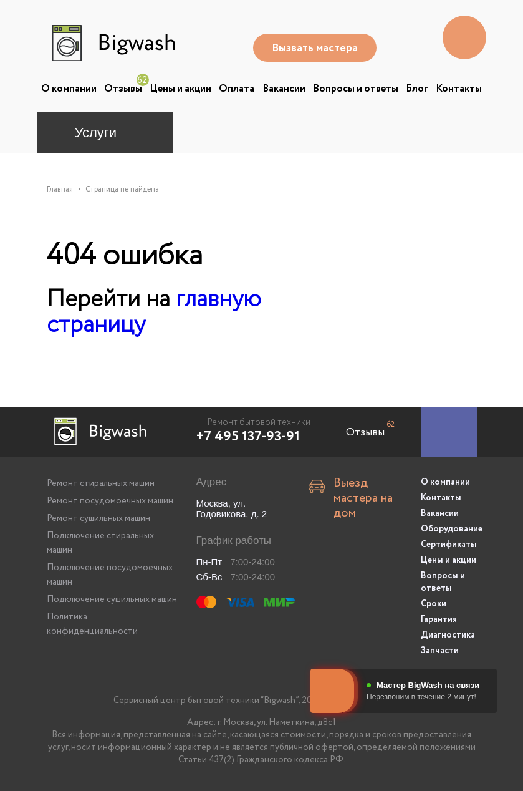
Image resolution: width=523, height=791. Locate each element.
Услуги (96, 132)
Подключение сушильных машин (112, 599)
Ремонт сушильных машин (98, 518)
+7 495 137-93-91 (248, 437)
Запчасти (440, 650)
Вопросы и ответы (355, 89)
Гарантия (439, 619)
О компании (69, 89)
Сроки (433, 604)
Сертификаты (449, 544)
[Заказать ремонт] (449, 432)
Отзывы (123, 89)
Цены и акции (180, 89)
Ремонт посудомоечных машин (110, 501)
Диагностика (448, 635)
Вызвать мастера (315, 48)
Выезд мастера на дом (363, 498)
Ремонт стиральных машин (101, 483)
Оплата (236, 89)
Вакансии (283, 89)
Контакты (459, 89)
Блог (417, 89)
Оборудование (449, 529)
